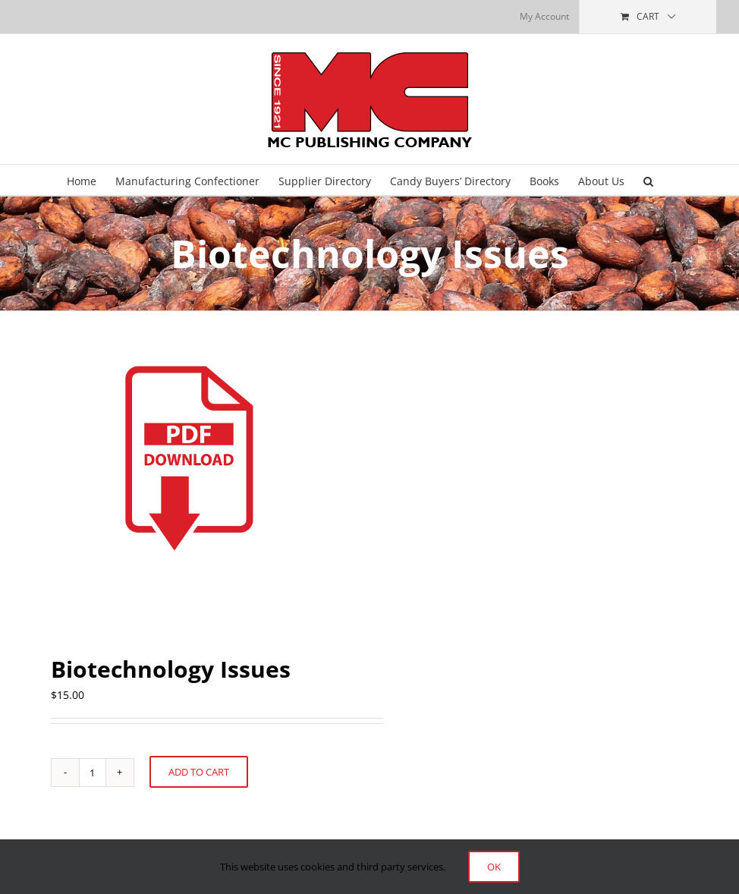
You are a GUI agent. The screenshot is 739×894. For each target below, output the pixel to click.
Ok (494, 867)
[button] (648, 180)
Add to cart (198, 772)
